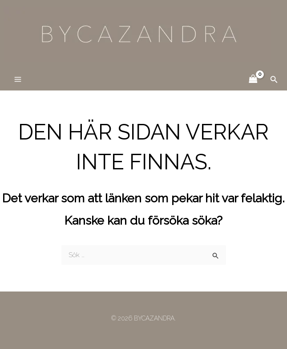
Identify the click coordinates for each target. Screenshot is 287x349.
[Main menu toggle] (17, 79)
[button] (274, 79)
